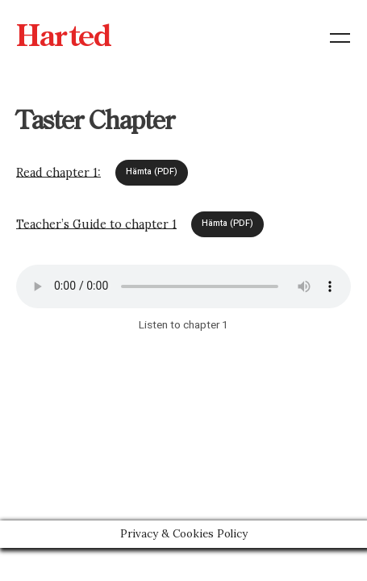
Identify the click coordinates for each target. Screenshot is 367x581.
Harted (63, 37)
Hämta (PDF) (151, 171)
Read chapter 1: (58, 172)
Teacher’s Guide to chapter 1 (96, 223)
